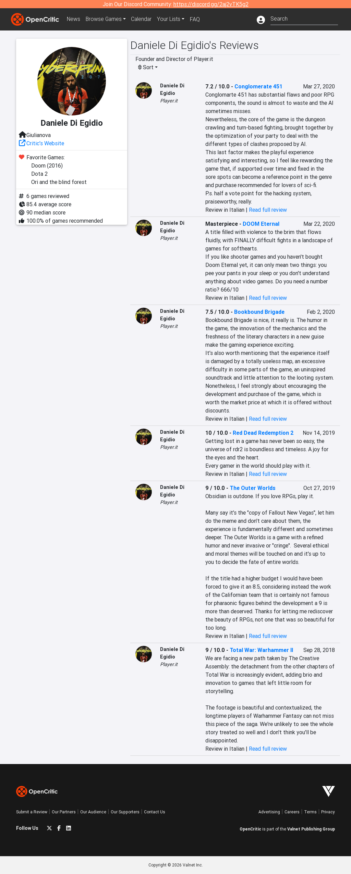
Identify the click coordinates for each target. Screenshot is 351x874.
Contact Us (154, 811)
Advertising (269, 811)
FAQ (197, 19)
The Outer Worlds (253, 487)
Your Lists (171, 19)
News (74, 19)
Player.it (169, 101)
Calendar (143, 19)
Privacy (328, 811)
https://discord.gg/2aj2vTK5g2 (211, 4)
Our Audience (93, 811)
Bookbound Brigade (259, 311)
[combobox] (304, 18)
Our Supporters (125, 811)
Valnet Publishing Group (311, 829)
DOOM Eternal (261, 223)
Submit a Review (31, 811)
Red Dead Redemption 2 (263, 432)
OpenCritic (250, 829)
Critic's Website (45, 143)
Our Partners (64, 811)
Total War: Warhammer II (261, 650)
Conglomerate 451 (258, 86)
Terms (310, 811)
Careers (292, 811)
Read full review (268, 209)
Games (104, 19)
